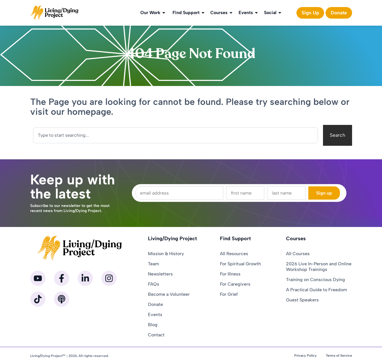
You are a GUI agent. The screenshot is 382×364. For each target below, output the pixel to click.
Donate (155, 304)
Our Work (153, 13)
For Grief (229, 294)
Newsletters (160, 274)
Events (249, 13)
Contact (156, 334)
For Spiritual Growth (240, 263)
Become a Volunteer (169, 294)
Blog (153, 324)
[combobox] (175, 135)
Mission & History (166, 253)
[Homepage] (54, 13)
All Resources (234, 253)
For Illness (230, 274)
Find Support (189, 13)
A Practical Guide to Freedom (316, 289)
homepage (89, 111)
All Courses (298, 253)
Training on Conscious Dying (315, 279)
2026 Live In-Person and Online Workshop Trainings (319, 266)
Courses (221, 13)
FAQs (153, 284)
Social (273, 13)
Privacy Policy (305, 356)
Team (153, 263)
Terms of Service (339, 356)
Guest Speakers (302, 300)
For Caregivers (235, 284)
